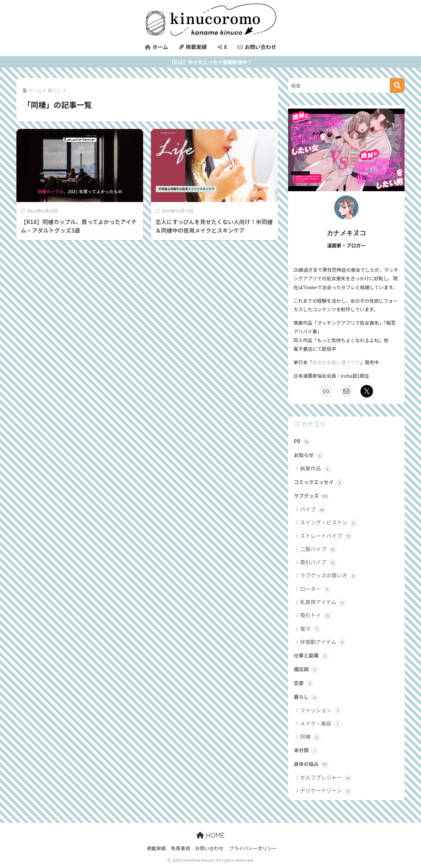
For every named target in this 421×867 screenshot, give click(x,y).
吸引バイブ (318, 562)
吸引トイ (315, 615)
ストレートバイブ (326, 536)
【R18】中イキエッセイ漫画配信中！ (210, 62)
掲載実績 (193, 47)
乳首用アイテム (323, 602)
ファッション (321, 710)
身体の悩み (311, 764)
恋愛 (304, 683)
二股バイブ (318, 549)
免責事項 (180, 848)
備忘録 (306, 669)
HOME (210, 835)
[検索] (397, 85)
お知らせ (309, 455)
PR (302, 441)
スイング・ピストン (329, 522)
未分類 (306, 750)
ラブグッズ (311, 496)
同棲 (310, 736)
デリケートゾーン (326, 790)
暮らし (306, 697)
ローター (315, 589)
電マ (310, 629)
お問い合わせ (256, 47)
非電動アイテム (323, 642)
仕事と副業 (311, 655)
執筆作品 (315, 468)
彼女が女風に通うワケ (336, 362)
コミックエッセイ (319, 482)
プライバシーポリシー (253, 848)
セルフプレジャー (326, 777)
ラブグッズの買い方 (329, 575)
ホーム (156, 47)
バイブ (313, 509)
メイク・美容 (320, 723)
